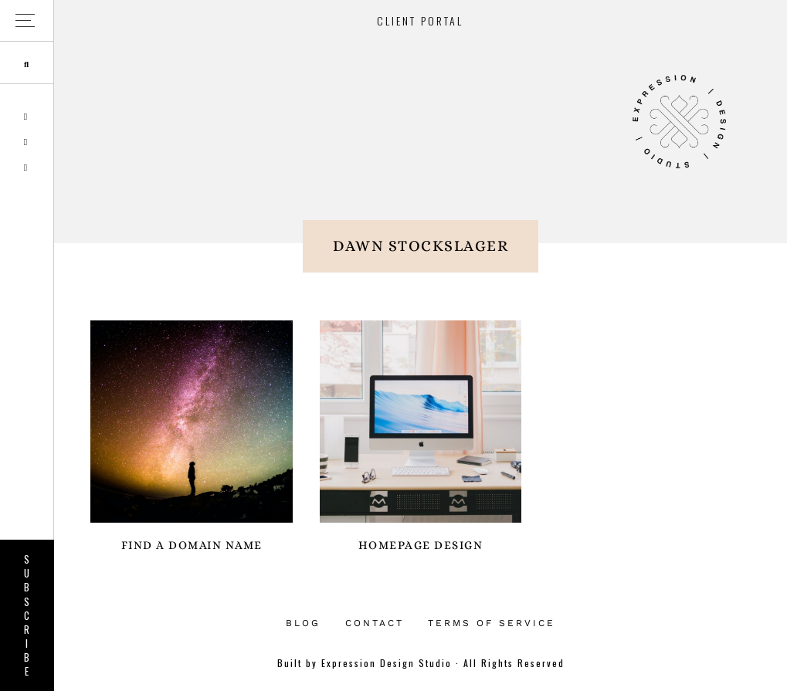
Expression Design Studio (679, 121)
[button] (26, 21)
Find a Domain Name (192, 545)
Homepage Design (420, 545)
